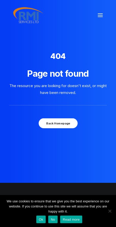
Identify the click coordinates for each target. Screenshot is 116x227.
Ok (41, 219)
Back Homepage (58, 123)
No (53, 219)
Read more (71, 219)
